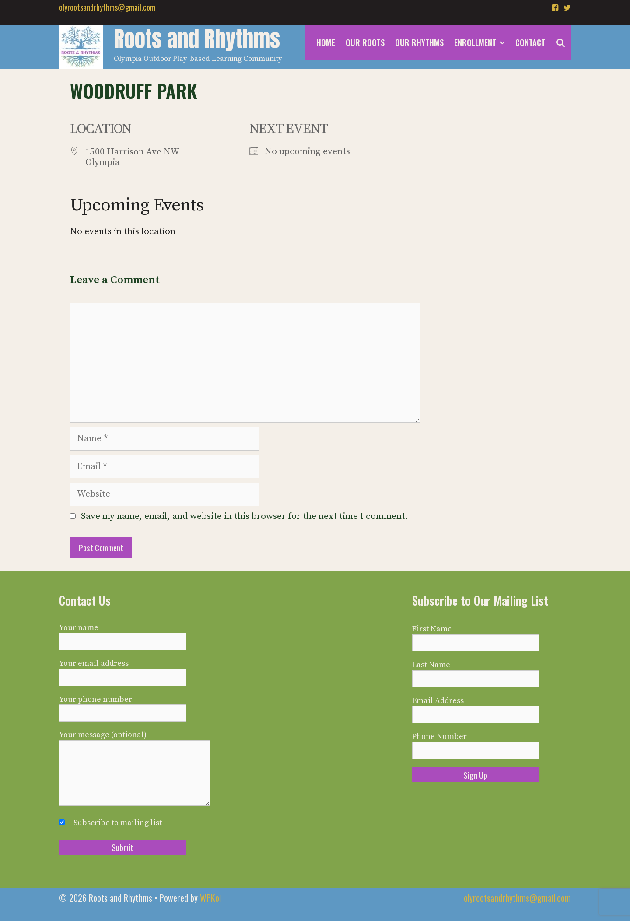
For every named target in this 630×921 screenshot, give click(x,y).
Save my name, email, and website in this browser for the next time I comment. (244, 516)
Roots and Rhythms (197, 39)
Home (325, 42)
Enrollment (482, 42)
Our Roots (365, 42)
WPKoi (210, 897)
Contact (530, 42)
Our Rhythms (419, 42)
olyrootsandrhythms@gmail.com (107, 7)
